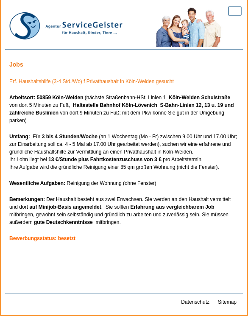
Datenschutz (195, 302)
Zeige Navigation (235, 11)
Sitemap (227, 302)
